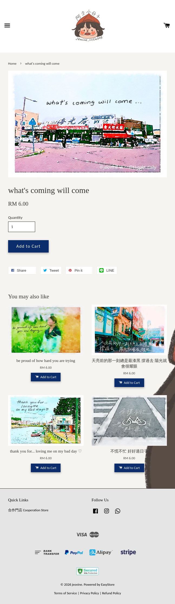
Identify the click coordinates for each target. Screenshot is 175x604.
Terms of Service (65, 593)
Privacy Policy (89, 593)
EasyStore (108, 584)
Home (12, 63)
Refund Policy (111, 593)
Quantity (15, 217)
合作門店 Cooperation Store (28, 510)
